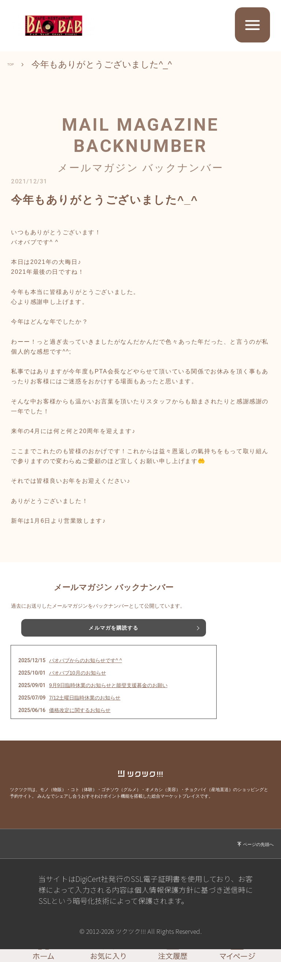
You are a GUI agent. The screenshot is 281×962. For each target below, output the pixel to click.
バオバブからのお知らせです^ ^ (85, 660)
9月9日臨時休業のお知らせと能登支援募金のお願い (108, 685)
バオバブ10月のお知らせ (77, 673)
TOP (16, 64)
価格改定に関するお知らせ (79, 710)
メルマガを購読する (113, 628)
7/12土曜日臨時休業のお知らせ (84, 698)
